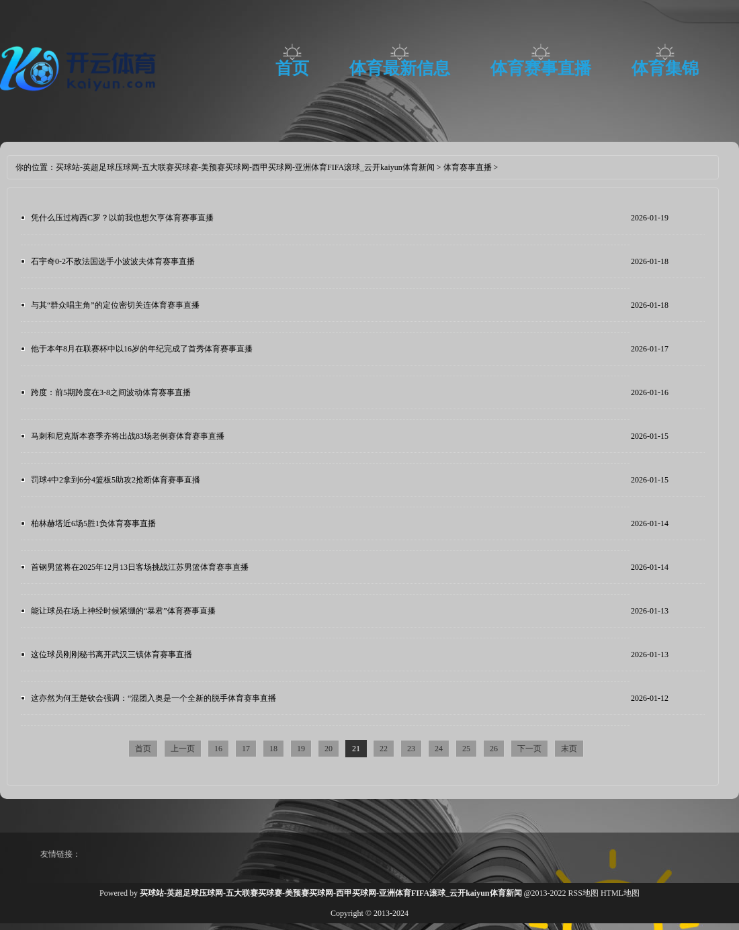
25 (466, 748)
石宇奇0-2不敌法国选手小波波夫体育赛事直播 (113, 261)
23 (411, 748)
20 (328, 748)
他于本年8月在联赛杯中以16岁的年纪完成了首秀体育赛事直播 (142, 348)
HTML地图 (620, 893)
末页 (569, 748)
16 (218, 748)
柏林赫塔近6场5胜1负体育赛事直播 (93, 523)
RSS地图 (583, 893)
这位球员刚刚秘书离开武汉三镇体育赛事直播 (111, 654)
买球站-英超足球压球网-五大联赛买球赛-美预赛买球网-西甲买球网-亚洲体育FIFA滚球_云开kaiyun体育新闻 (245, 167)
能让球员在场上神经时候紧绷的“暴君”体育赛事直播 (123, 611)
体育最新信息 (399, 68)
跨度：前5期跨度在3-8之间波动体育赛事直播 (111, 392)
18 (273, 748)
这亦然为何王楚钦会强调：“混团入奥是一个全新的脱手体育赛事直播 (153, 698)
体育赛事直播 (540, 68)
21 (356, 748)
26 (494, 748)
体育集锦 (665, 68)
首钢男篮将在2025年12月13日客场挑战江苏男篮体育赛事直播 (140, 567)
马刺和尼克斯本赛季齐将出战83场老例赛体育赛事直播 (127, 436)
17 (246, 748)
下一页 (529, 748)
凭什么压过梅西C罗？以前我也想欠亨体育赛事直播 (122, 217)
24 (439, 748)
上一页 (183, 748)
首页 (292, 68)
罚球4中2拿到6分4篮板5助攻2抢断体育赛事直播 (115, 479)
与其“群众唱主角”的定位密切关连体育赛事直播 (115, 305)
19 (301, 748)
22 (384, 748)
